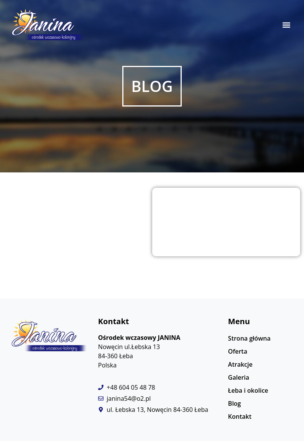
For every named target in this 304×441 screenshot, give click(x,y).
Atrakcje (240, 364)
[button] (286, 25)
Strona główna (249, 338)
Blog (234, 403)
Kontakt (239, 416)
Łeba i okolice (248, 390)
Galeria (238, 377)
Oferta (237, 351)
